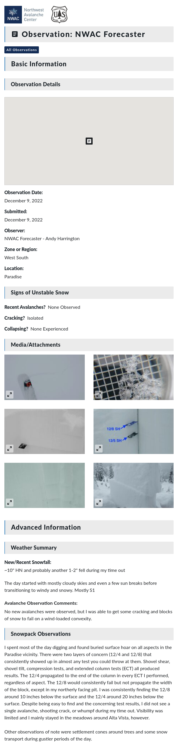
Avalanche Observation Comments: (40, 603)
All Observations (21, 50)
